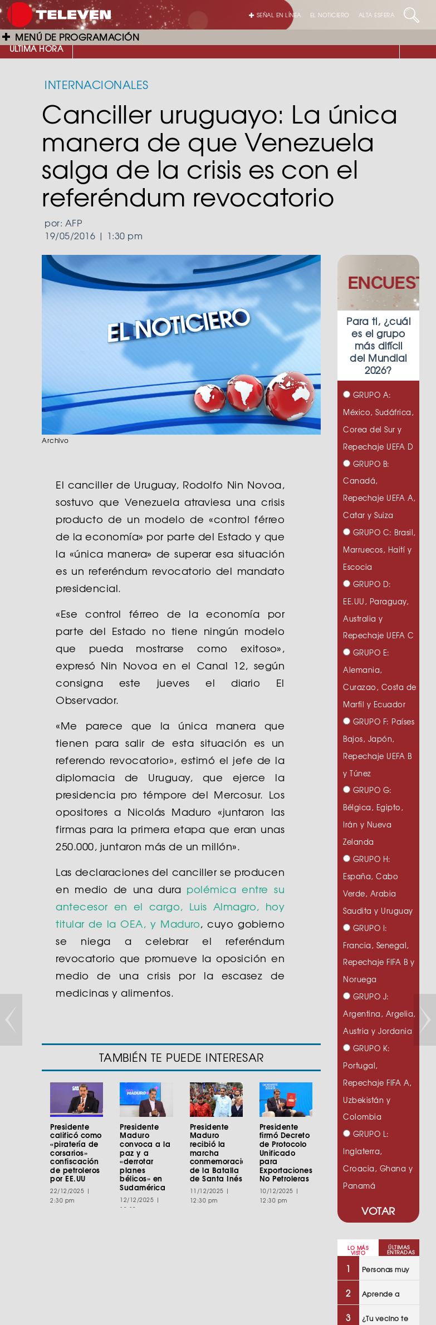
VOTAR (378, 1210)
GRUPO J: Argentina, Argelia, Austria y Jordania (379, 1013)
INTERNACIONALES (97, 84)
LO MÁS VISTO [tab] (357, 1250)
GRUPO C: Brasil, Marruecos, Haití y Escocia (379, 549)
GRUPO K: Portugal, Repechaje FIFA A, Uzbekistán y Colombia (377, 1082)
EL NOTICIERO (330, 15)
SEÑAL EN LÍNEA (275, 15)
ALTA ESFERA (377, 15)
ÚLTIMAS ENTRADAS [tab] (401, 1250)
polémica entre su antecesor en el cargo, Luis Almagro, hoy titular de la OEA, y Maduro (170, 906)
